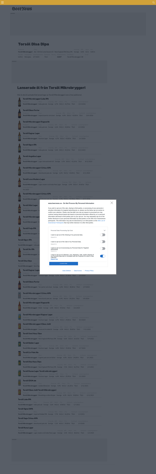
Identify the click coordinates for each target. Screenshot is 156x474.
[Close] (112, 203)
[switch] (102, 234)
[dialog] (78, 237)
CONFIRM (63, 263)
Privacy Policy (89, 270)
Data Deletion (66, 270)
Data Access (78, 270)
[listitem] (78, 230)
